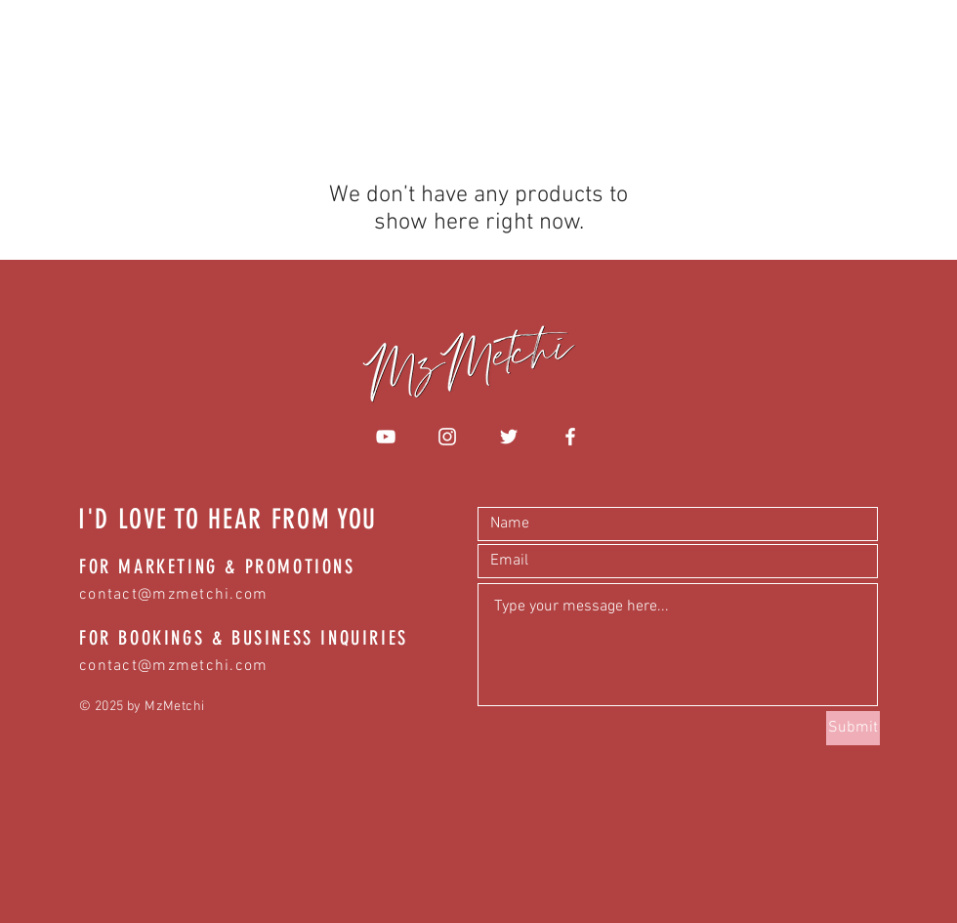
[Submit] (853, 728)
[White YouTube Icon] (385, 436)
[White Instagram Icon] (447, 436)
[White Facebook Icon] (570, 436)
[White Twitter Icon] (508, 436)
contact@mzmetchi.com (174, 595)
